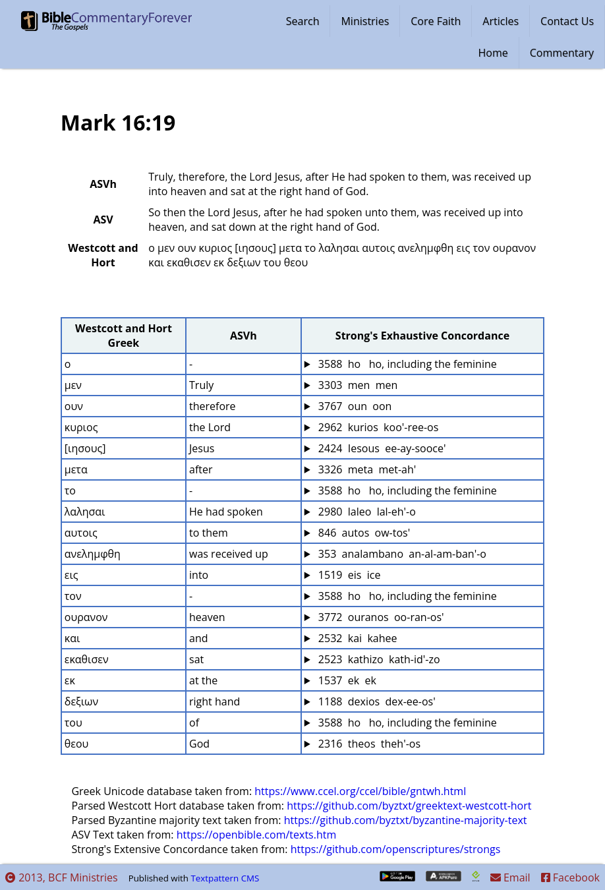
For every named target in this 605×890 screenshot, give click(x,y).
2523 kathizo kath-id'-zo (378, 659)
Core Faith (436, 21)
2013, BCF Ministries (61, 877)
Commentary (562, 52)
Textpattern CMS (224, 878)
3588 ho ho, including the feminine (406, 364)
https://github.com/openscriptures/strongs (396, 849)
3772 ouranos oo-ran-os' (380, 617)
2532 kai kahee (356, 638)
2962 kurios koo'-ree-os (377, 427)
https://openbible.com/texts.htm (257, 834)
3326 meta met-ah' (366, 469)
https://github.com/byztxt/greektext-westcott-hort (409, 805)
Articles (500, 21)
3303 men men (357, 385)
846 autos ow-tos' (363, 532)
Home (493, 52)
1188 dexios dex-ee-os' (376, 701)
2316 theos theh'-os (368, 743)
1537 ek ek (346, 680)
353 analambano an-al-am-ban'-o (401, 554)
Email (510, 877)
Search (303, 21)
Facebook (570, 877)
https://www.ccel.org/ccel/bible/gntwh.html (360, 791)
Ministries (365, 21)
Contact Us (567, 21)
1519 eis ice (348, 575)
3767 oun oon (354, 406)
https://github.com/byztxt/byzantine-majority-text (405, 820)
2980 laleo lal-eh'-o (366, 511)
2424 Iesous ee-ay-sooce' (381, 448)
